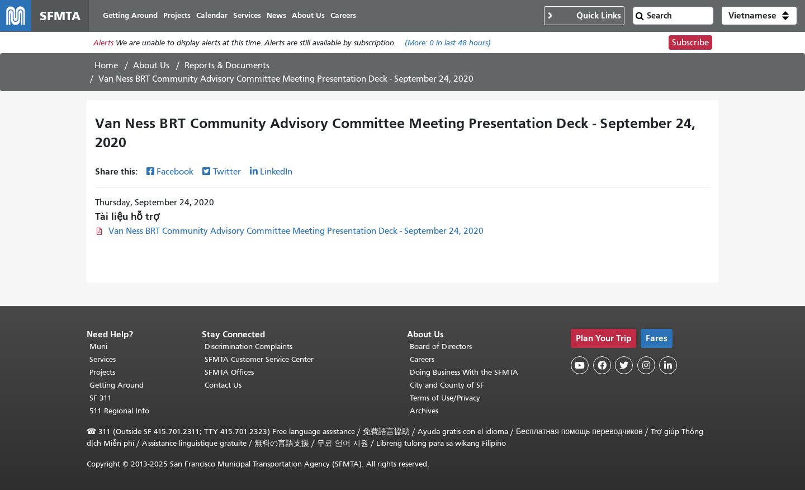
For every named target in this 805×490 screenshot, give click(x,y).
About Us (151, 65)
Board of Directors (441, 346)
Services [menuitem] (247, 15)
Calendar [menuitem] (212, 15)
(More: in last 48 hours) (448, 43)
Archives (424, 411)
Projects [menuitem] (177, 15)
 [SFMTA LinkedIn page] (668, 365)
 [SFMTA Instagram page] (646, 365)
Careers (422, 359)
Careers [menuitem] (343, 15)
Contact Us (223, 385)
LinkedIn (276, 172)
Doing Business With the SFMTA (464, 372)
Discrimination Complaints (248, 346)
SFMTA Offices (229, 372)
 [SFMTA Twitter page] (623, 365)
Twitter (227, 172)
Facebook (175, 172)
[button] (759, 16)
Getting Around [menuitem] (130, 15)
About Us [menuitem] (308, 15)
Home (106, 65)
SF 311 (100, 398)
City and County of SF (447, 385)
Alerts (103, 43)
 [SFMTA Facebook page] (602, 365)
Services (102, 359)
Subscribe (690, 42)
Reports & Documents (226, 65)
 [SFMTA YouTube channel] (580, 365)
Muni (98, 346)
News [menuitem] (276, 15)
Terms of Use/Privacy (445, 398)
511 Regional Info (119, 411)
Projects (102, 372)
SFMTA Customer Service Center (259, 359)
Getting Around (116, 385)
